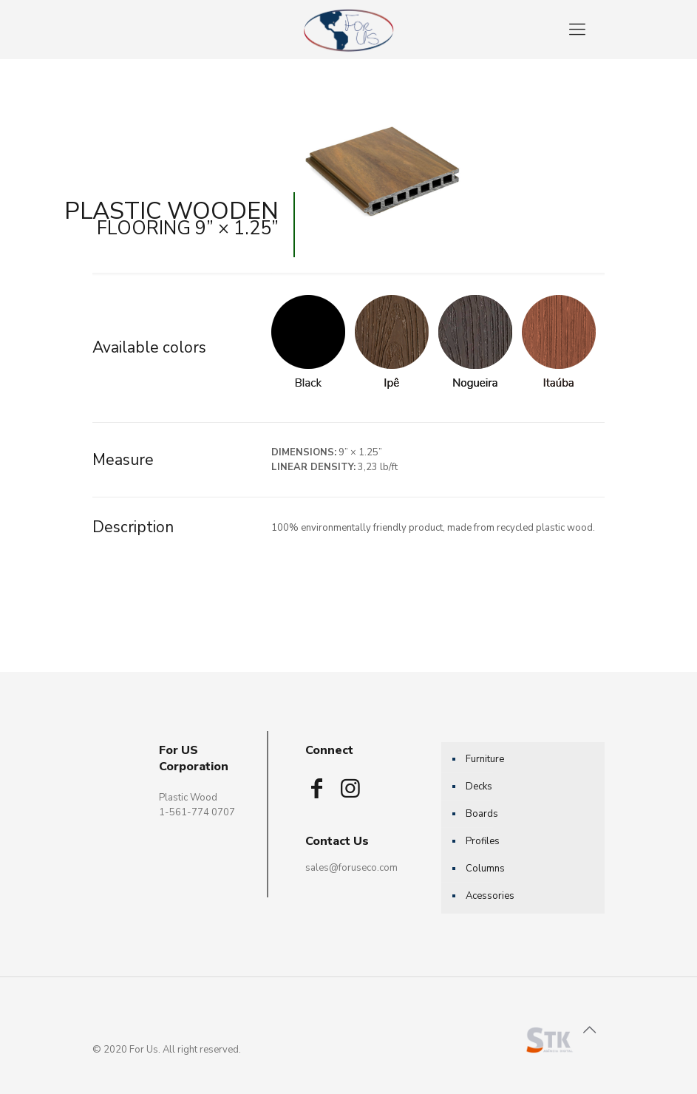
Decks (479, 786)
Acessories (490, 896)
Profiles (483, 841)
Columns (485, 868)
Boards (482, 813)
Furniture (485, 759)
